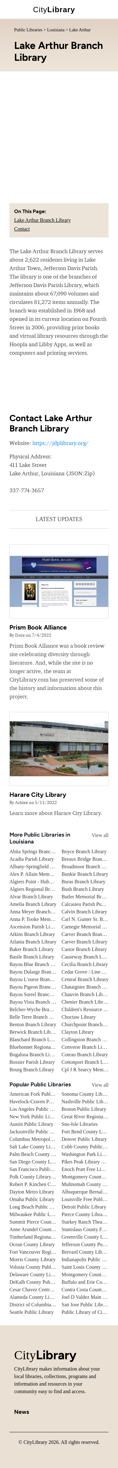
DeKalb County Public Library (40, 1282)
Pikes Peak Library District (89, 1161)
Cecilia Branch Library (85, 964)
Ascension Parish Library (35, 926)
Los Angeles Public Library (37, 1109)
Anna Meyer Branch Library (38, 911)
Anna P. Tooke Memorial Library (42, 919)
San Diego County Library (36, 1161)
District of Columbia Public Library (45, 1304)
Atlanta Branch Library (32, 941)
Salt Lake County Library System (43, 1146)
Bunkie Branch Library (85, 874)
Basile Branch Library (31, 956)
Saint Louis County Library (89, 1267)
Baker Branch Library (31, 949)
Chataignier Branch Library (89, 987)
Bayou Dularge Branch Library (40, 971)
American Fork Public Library (39, 1094)
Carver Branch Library (85, 941)
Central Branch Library (85, 979)
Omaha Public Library (31, 1199)
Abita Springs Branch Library (39, 851)
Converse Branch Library (87, 1047)
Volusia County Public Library (40, 1267)
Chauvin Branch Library (86, 994)
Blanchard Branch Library (35, 1039)
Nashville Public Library (86, 1101)
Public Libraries (28, 30)
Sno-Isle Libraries (80, 1124)
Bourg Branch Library (31, 1069)
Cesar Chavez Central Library (39, 1289)
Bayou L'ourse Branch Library (40, 979)
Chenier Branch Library (86, 1002)
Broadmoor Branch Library (89, 866)
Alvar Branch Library (31, 896)
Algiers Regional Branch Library (42, 889)
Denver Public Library (84, 1139)
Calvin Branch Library (84, 911)
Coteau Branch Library (85, 1054)
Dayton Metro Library (31, 1191)
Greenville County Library (88, 1237)
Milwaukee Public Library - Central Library (53, 1214)
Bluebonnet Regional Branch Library (46, 1047)
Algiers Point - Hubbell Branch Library (49, 881)
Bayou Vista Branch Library (37, 1002)
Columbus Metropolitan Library (41, 1139)
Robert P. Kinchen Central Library (44, 1184)
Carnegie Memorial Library (89, 926)
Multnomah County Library (90, 1184)
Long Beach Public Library (37, 1206)
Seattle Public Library (31, 1312)
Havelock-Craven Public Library (42, 1101)
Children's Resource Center (89, 1009)
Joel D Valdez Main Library (90, 1297)
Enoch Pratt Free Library (87, 1169)
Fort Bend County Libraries (89, 1131)
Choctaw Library (79, 1017)
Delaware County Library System (43, 1274)
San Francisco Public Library (38, 1169)
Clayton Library (78, 1032)
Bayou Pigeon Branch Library (39, 987)
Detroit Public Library (84, 1206)
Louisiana (56, 30)
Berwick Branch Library (34, 1032)
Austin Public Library (31, 1124)
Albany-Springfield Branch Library (45, 866)
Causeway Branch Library (88, 956)
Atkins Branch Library (32, 934)
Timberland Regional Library (39, 1237)
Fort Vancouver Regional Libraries (44, 1252)
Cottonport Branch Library (89, 1062)
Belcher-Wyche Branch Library (41, 1009)
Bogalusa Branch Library (34, 1054)
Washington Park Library (87, 1154)
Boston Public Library (84, 1109)
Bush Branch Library (83, 889)
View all (94, 835)
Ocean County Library (32, 1244)
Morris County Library (32, 1259)
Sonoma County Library (86, 1094)
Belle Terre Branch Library (36, 1017)
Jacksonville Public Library (37, 1131)
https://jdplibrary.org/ (60, 443)
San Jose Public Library (86, 1304)
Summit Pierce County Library (40, 1222)
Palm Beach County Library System (45, 1154)
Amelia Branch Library (32, 904)
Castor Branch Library (84, 949)
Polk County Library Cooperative (43, 1176)
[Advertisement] (59, 133)
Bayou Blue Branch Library (37, 964)
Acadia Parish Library (31, 859)
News (21, 1411)
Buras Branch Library (84, 881)
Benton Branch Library (32, 1024)
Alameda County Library (34, 1297)
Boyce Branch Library (84, 851)
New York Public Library (34, 1116)
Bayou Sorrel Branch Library (38, 994)
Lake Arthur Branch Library (42, 220)
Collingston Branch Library (89, 1039)
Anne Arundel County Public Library (46, 1229)
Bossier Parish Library (32, 1062)
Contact (22, 229)
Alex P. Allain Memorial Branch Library (50, 874)
